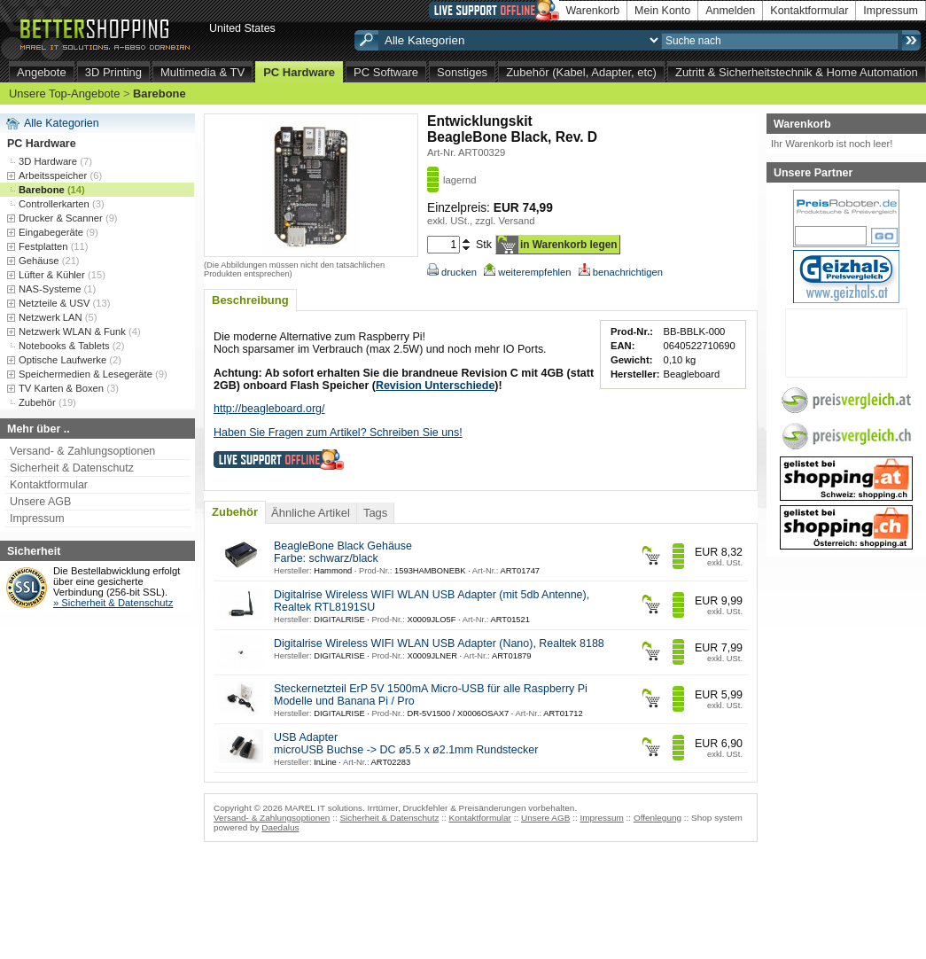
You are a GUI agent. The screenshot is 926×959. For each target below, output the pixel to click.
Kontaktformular (809, 10)
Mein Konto (662, 10)
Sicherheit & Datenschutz (72, 468)
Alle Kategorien (61, 123)
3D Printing (113, 72)
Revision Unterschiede (435, 385)
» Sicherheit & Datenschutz (113, 602)
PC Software (386, 72)
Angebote (41, 72)
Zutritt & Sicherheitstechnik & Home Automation (796, 72)
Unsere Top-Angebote (64, 93)
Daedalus (280, 827)
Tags (375, 512)
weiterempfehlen (527, 272)
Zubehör (235, 511)
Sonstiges (462, 72)
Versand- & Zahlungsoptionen (82, 451)
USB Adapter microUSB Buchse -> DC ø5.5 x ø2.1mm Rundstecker (406, 743)
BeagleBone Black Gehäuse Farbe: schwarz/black (343, 552)
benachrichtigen (621, 272)
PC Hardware (299, 72)
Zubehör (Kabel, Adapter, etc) (581, 72)
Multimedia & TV (202, 72)
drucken (452, 272)
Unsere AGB (40, 501)
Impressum (890, 10)
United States (242, 28)
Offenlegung (657, 818)
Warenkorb (593, 10)
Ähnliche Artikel (310, 512)
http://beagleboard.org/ (269, 408)
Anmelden (730, 10)
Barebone (159, 93)
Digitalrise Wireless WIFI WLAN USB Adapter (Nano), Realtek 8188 (439, 643)
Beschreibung (250, 300)
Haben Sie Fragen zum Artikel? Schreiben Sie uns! (338, 432)
